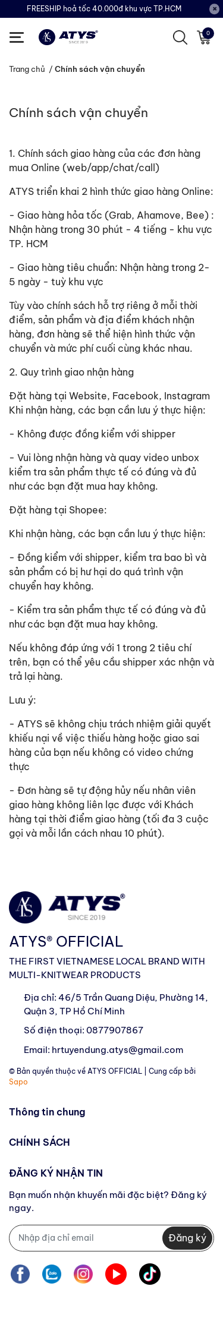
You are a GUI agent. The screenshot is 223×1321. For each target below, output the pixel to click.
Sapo (18, 1081)
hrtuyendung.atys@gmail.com (117, 1049)
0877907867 (114, 1030)
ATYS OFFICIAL (114, 1071)
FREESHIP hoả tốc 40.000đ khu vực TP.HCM (104, 8)
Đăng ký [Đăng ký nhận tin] (187, 1238)
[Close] (214, 9)
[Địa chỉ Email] (111, 1238)
